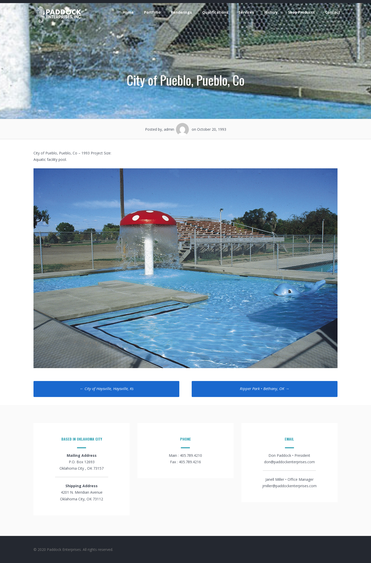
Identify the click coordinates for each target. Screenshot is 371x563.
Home (128, 12)
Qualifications (215, 12)
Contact (332, 12)
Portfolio (152, 12)
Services (246, 12)
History (271, 12)
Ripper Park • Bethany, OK (264, 388)
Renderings (181, 12)
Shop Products (301, 12)
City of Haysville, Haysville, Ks (106, 388)
